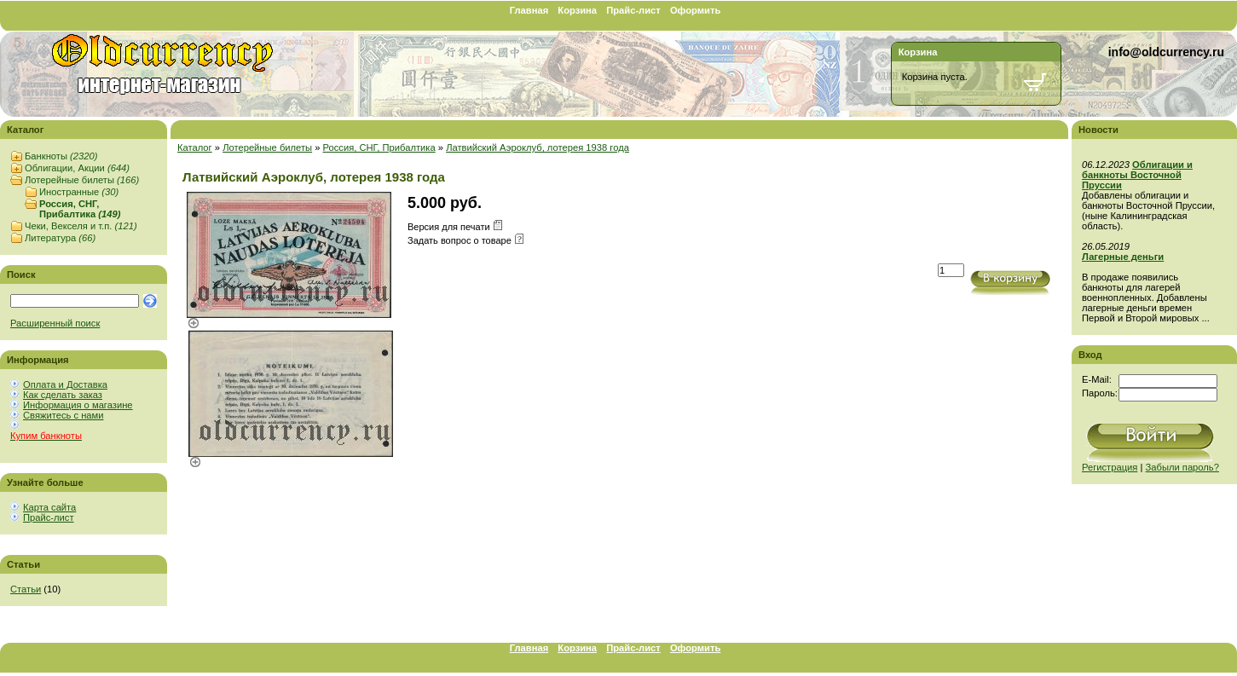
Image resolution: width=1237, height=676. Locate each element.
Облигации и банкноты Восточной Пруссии (1137, 174)
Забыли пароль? (1182, 467)
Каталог (194, 147)
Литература (60, 238)
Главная (529, 10)
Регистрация (1109, 467)
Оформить (695, 10)
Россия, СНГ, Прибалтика (79, 209)
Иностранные (78, 192)
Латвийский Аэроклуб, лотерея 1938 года (537, 147)
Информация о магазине (78, 405)
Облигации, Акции (77, 168)
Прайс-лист (633, 10)
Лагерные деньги (1123, 256)
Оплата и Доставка (65, 384)
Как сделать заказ (62, 395)
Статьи (25, 589)
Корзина (577, 10)
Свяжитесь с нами (63, 415)
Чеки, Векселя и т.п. (81, 226)
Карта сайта (49, 507)
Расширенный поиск (55, 323)
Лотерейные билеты (82, 180)
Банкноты (61, 156)
